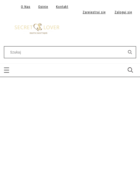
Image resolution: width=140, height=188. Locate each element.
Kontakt (62, 7)
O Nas (25, 7)
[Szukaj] (130, 52)
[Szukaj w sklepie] (65, 52)
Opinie (43, 7)
